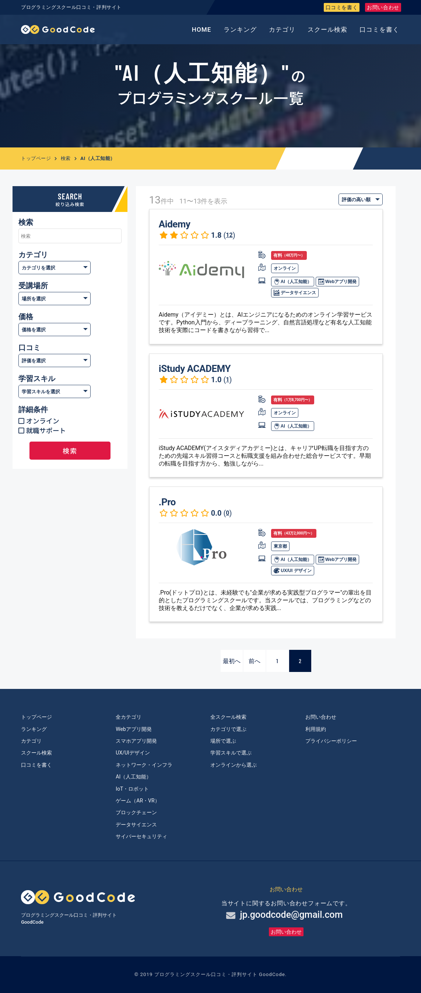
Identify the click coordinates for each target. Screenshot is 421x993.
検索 (66, 158)
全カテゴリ (128, 717)
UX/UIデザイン (133, 753)
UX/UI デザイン (293, 571)
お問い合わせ (383, 7)
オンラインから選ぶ (233, 765)
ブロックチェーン (136, 812)
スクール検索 (327, 29)
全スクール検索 (228, 717)
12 (229, 234)
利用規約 (315, 729)
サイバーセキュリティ (141, 836)
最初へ (232, 660)
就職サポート (46, 430)
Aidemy (174, 224)
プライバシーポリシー (331, 741)
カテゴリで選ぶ (228, 729)
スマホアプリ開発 (136, 741)
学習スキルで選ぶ (231, 753)
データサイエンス (295, 293)
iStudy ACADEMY (195, 368)
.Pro (167, 502)
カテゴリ (282, 29)
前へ (254, 660)
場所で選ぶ (223, 741)
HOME (201, 29)
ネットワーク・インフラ (144, 765)
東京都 (280, 546)
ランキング (240, 29)
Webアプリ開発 (337, 282)
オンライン (42, 420)
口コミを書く (342, 7)
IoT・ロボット (132, 789)
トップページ (36, 158)
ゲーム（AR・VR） (137, 801)
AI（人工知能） (293, 282)
